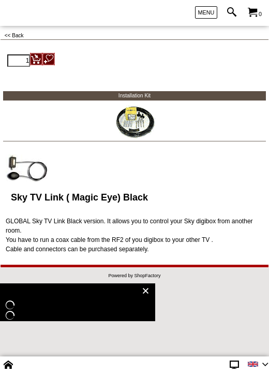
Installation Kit (134, 95)
